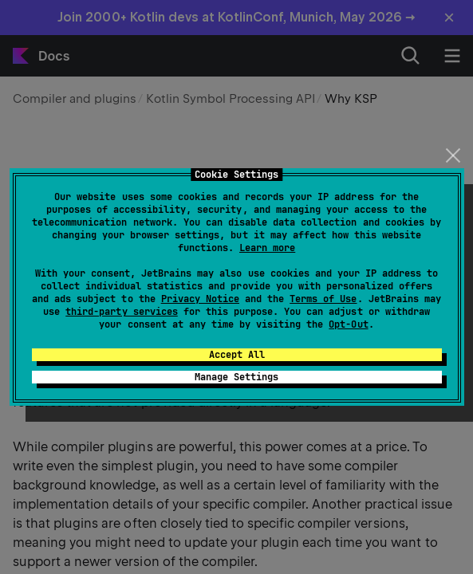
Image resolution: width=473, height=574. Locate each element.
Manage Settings (236, 377)
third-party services (121, 311)
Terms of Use (323, 299)
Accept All (237, 354)
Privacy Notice (200, 299)
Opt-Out (348, 324)
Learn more (267, 248)
